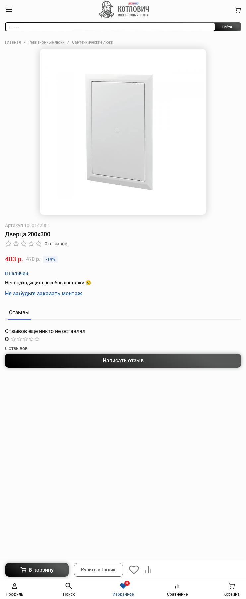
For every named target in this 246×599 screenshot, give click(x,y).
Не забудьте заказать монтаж (43, 293)
